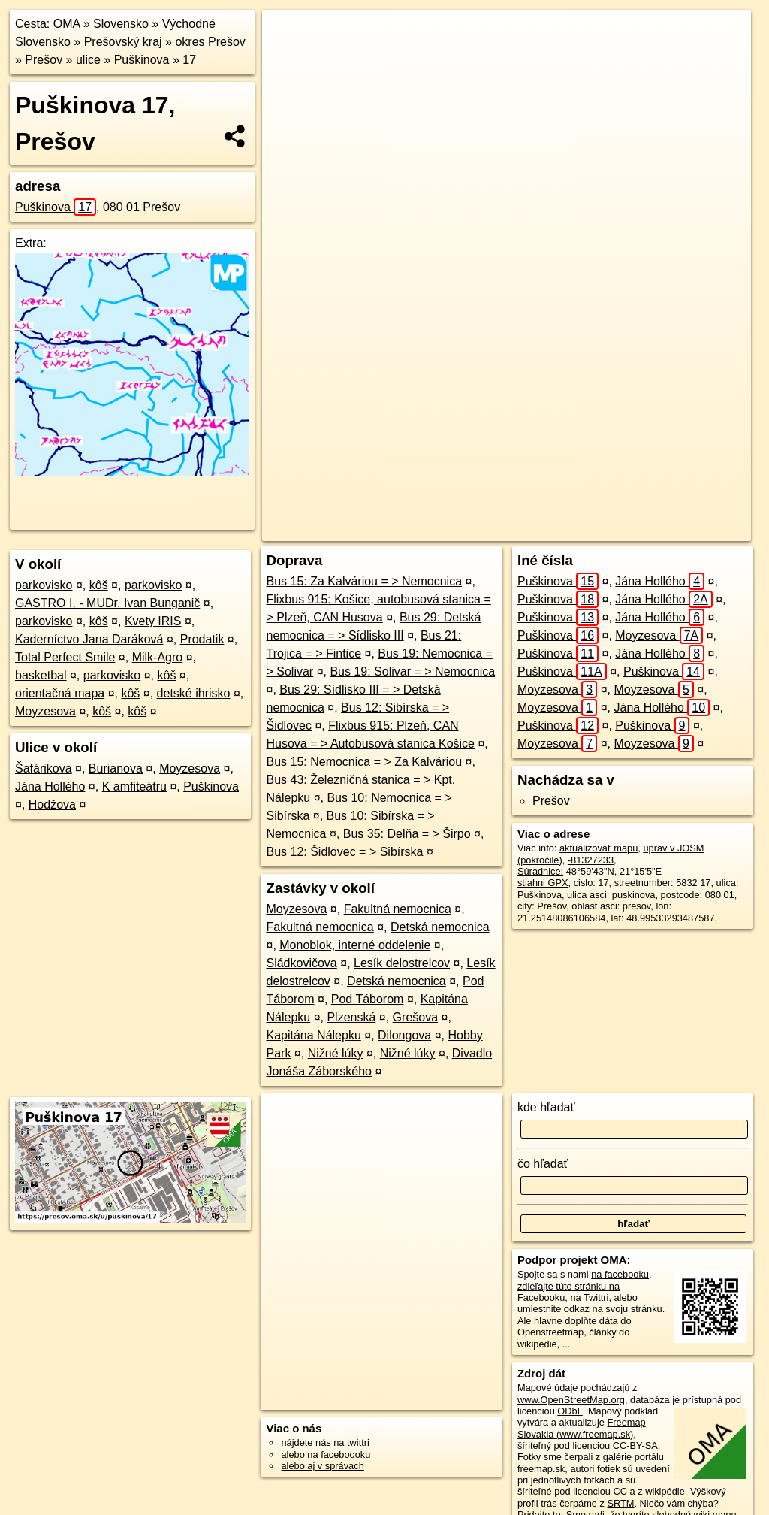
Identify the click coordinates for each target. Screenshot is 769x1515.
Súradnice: (540, 871)
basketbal (41, 675)
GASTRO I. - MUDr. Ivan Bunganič (107, 603)
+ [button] (288, 35)
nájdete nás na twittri (325, 1442)
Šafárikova (43, 768)
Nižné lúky (335, 1053)
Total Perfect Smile (65, 657)
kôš (98, 585)
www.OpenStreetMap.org (571, 1399)
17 (189, 59)
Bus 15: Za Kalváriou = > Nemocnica (364, 581)
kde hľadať (546, 1107)
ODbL (569, 1411)
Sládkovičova (301, 963)
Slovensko (121, 23)
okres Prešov (210, 41)
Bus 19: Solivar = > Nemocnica (412, 671)
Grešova (415, 1017)
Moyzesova (45, 711)
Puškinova (142, 59)
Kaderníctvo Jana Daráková (89, 639)
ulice (88, 59)
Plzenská (351, 1017)
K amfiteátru (134, 786)
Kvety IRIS (153, 621)
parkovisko (43, 585)
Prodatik (202, 639)
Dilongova (404, 1035)
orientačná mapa (59, 693)
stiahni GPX (542, 882)
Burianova (116, 768)
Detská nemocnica (440, 927)
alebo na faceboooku (325, 1454)
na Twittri (589, 1297)
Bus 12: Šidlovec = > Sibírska (344, 851)
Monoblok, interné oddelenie (354, 945)
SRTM (620, 1503)
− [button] (288, 58)
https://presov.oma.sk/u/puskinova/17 (674, 529)
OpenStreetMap (474, 529)
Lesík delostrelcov (402, 963)
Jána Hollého (50, 786)
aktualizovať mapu (598, 848)
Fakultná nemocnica (397, 909)
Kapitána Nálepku (313, 1035)
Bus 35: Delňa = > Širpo (407, 833)
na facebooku (620, 1274)
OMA (66, 23)
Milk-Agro (157, 657)
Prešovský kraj (123, 41)
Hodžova (52, 804)
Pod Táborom (367, 999)
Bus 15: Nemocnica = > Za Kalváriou (364, 761)
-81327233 (591, 860)
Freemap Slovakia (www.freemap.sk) (581, 1428)
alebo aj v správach (322, 1465)
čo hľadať (542, 1163)
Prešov (43, 59)
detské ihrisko (194, 693)
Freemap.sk (551, 529)
